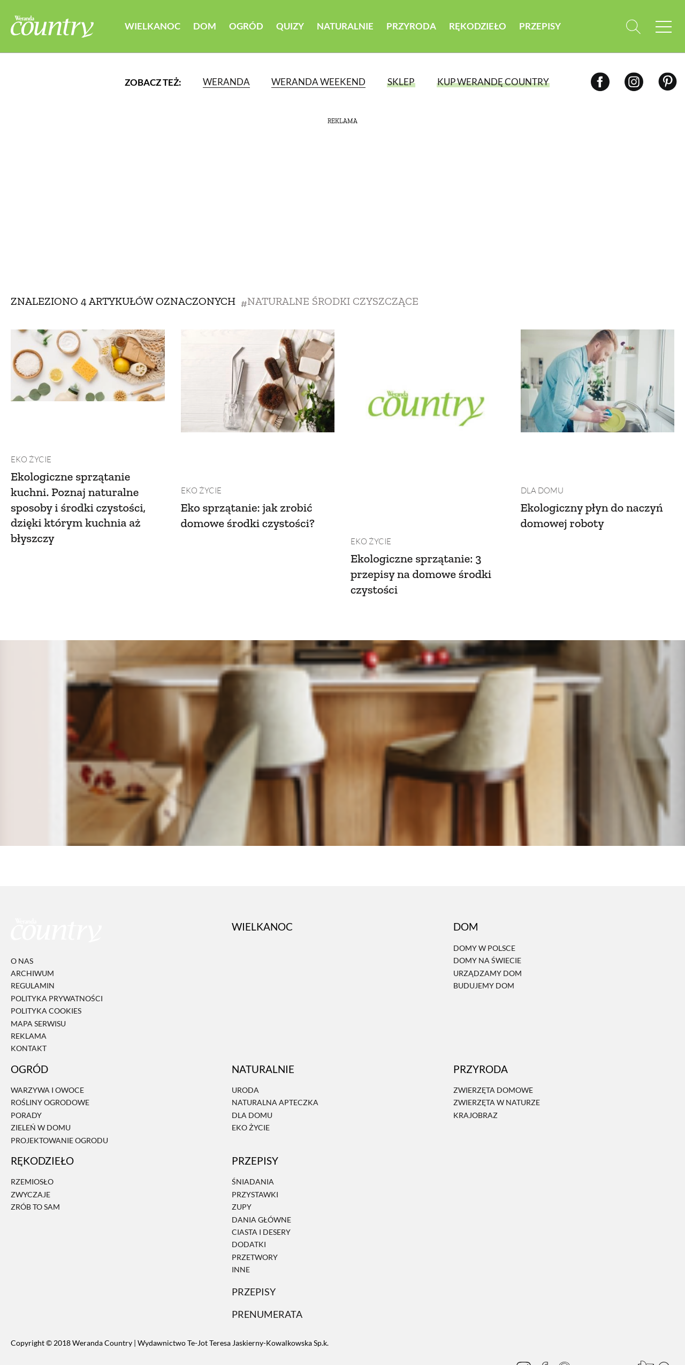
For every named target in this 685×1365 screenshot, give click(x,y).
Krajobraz (475, 1072)
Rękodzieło (477, 26)
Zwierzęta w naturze (496, 1059)
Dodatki (249, 1201)
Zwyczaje (30, 1151)
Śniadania (253, 1139)
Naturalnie (345, 26)
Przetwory (255, 1214)
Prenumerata (269, 1271)
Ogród (246, 26)
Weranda (225, 82)
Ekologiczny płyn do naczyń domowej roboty (587, 472)
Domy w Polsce (484, 905)
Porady (26, 1072)
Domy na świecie (487, 917)
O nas (22, 917)
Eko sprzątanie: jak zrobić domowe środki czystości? (254, 472)
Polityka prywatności (57, 955)
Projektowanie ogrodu (59, 1097)
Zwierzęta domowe (493, 1047)
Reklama (29, 993)
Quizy (290, 26)
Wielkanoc (152, 26)
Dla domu (541, 447)
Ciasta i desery (261, 1189)
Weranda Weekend (318, 82)
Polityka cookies (46, 968)
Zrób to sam (35, 1164)
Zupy (242, 1164)
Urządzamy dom (487, 930)
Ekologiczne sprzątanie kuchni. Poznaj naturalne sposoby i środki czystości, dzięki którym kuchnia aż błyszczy (84, 463)
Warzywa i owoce (47, 1047)
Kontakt (29, 1005)
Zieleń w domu (41, 1085)
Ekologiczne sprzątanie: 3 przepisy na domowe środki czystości (427, 531)
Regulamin (33, 943)
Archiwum (32, 930)
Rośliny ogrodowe (50, 1059)
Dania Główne (261, 1176)
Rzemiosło (32, 1139)
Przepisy (540, 26)
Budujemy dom (483, 943)
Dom (204, 26)
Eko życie (29, 416)
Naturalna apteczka (275, 1059)
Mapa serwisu (38, 980)
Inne (241, 1227)
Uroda (245, 1047)
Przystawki (255, 1151)
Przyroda (411, 26)
